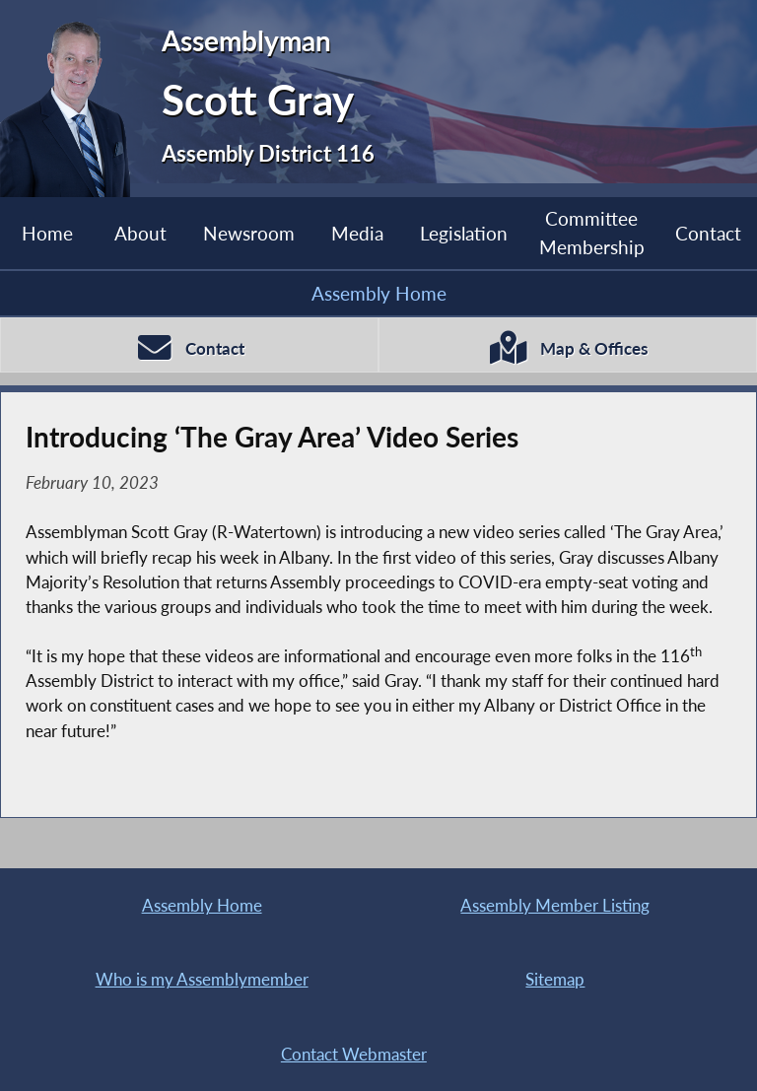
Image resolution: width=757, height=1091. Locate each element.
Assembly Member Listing (555, 905)
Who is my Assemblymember (202, 979)
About (140, 233)
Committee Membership (592, 232)
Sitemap (555, 979)
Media (357, 233)
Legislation (464, 233)
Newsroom (249, 233)
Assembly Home (379, 293)
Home (47, 233)
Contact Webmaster (354, 1054)
